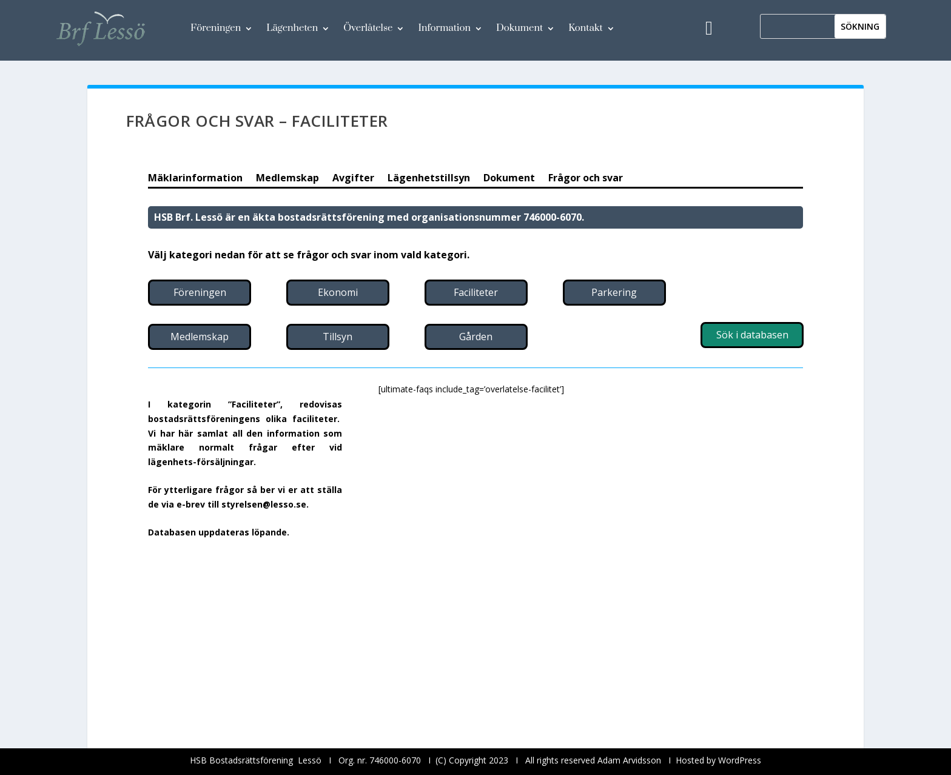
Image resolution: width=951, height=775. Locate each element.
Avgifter (353, 178)
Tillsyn (337, 336)
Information (444, 28)
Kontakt (585, 28)
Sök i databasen (752, 334)
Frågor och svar (585, 178)
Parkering (614, 292)
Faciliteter (476, 292)
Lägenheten (292, 28)
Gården (475, 336)
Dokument (519, 28)
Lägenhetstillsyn (429, 178)
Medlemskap (287, 178)
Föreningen (215, 28)
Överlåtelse (367, 28)
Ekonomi (338, 292)
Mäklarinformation (195, 178)
